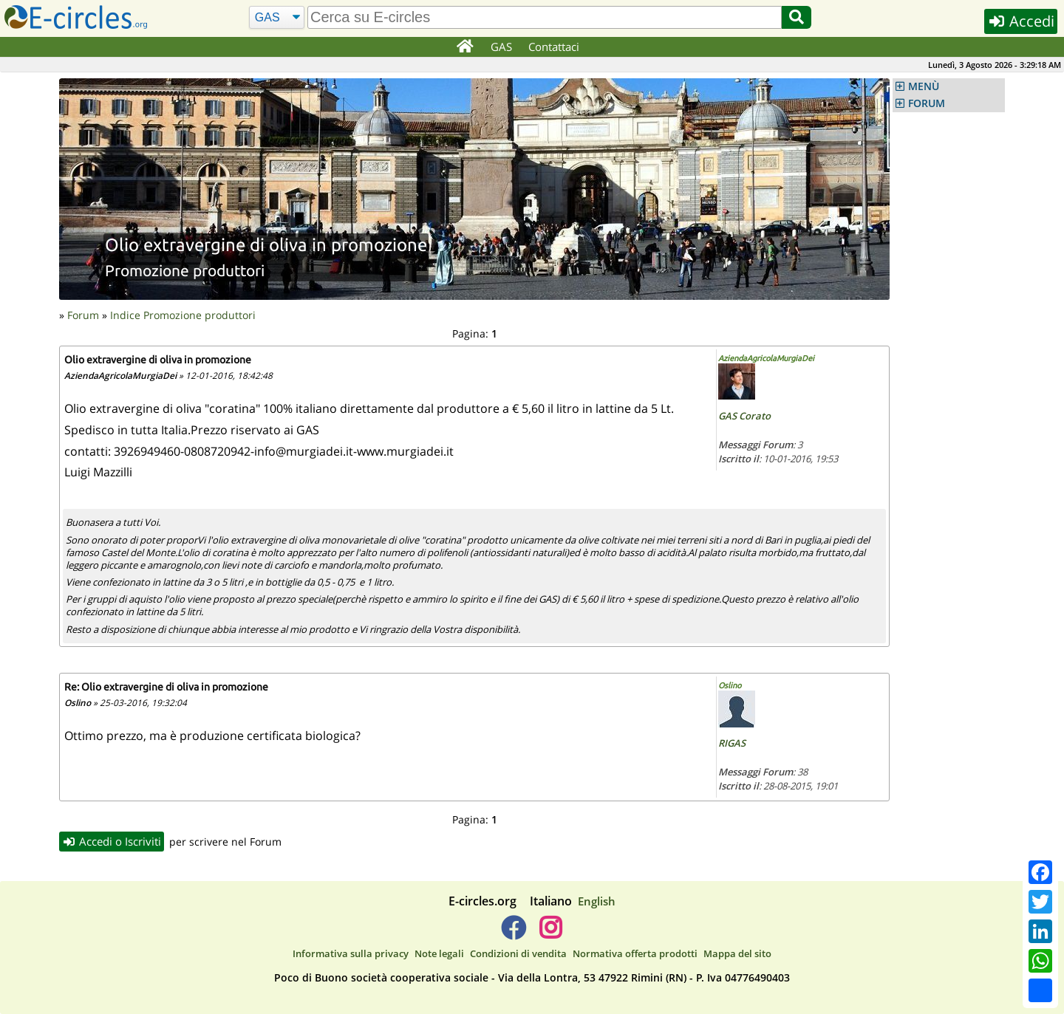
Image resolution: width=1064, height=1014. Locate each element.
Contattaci (553, 46)
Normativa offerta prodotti (635, 953)
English (596, 901)
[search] (544, 17)
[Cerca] (276, 18)
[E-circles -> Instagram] (550, 933)
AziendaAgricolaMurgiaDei (766, 358)
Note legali (439, 953)
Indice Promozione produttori (183, 315)
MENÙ (923, 86)
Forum (83, 315)
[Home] (464, 47)
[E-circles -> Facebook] (513, 933)
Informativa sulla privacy (351, 953)
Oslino (729, 685)
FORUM (926, 103)
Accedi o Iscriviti (111, 841)
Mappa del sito (737, 953)
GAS (501, 46)
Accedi (1020, 21)
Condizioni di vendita (518, 953)
